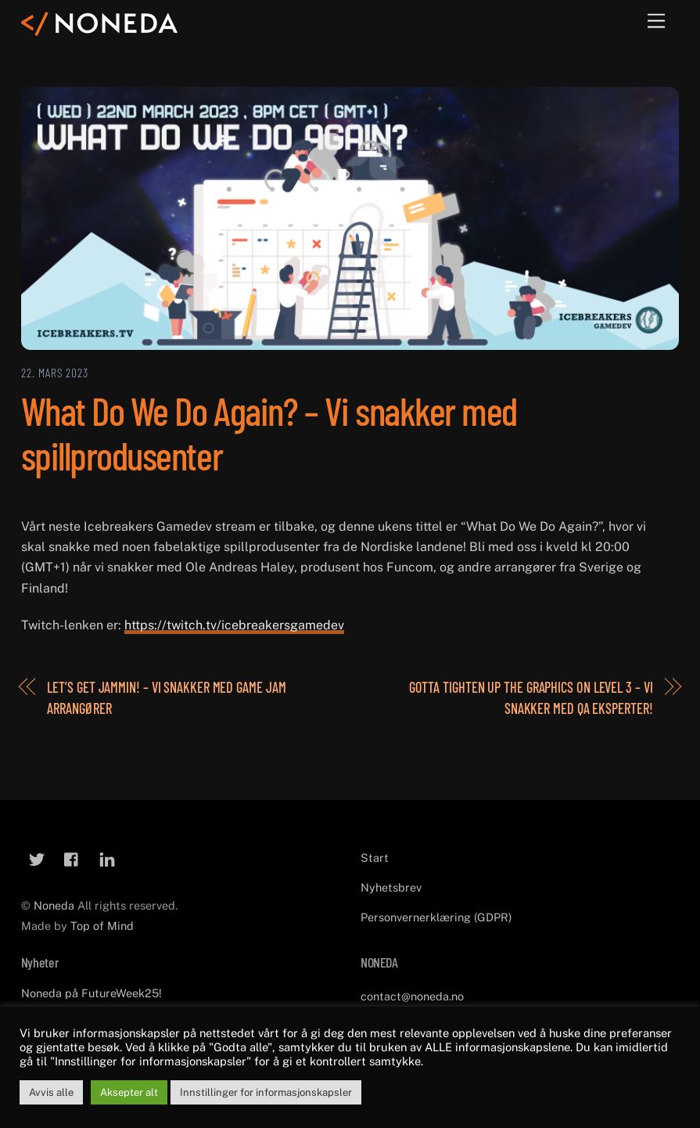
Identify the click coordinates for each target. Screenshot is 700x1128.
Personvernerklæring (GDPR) (436, 917)
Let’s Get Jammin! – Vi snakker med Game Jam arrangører (166, 697)
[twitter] (36, 857)
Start (375, 857)
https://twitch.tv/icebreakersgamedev (234, 625)
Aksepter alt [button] (129, 1092)
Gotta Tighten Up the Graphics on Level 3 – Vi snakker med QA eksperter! (531, 697)
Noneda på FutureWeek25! (91, 993)
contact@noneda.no (412, 996)
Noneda (55, 905)
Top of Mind (102, 925)
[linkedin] (107, 857)
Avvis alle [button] (51, 1092)
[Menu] (656, 21)
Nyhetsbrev (391, 887)
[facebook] (72, 857)
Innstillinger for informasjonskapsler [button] (266, 1092)
